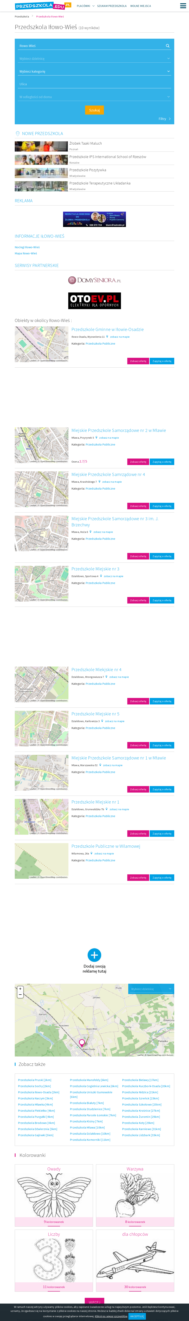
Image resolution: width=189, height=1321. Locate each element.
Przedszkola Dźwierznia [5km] (37, 1129)
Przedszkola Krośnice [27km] (141, 1110)
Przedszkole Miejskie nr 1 (95, 802)
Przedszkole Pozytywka (87, 169)
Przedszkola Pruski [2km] (34, 1080)
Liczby (54, 1234)
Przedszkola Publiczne (100, 343)
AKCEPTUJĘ (137, 1316)
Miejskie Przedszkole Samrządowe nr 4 (108, 474)
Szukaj (94, 110)
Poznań (73, 149)
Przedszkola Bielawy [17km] (140, 1080)
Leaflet (33, 361)
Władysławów (77, 176)
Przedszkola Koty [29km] (138, 1123)
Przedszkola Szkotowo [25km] (142, 1104)
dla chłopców (135, 1234)
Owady (53, 1169)
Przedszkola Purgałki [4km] (36, 1117)
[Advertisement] (94, 397)
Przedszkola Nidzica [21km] (140, 1092)
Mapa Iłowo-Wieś (26, 253)
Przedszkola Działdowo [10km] (90, 1133)
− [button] (20, 995)
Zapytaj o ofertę (162, 361)
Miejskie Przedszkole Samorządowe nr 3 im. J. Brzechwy (114, 522)
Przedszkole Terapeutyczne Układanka (100, 183)
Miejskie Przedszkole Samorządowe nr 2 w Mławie (118, 430)
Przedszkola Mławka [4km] (35, 1104)
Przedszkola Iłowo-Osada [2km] (39, 1092)
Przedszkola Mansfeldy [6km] (89, 1080)
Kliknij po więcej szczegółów (111, 1316)
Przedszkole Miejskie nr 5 (95, 714)
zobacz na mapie (120, 336)
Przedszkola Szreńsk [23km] (140, 1098)
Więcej (94, 1302)
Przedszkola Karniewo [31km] (141, 1129)
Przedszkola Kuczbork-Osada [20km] (146, 1086)
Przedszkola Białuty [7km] (87, 1103)
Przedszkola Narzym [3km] (35, 1098)
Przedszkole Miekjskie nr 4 (96, 669)
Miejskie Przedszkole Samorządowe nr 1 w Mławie (118, 758)
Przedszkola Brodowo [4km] (36, 1123)
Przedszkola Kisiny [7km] (86, 1121)
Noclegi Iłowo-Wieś (27, 247)
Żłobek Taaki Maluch (85, 143)
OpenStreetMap (48, 361)
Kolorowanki (33, 1155)
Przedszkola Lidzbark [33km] (141, 1135)
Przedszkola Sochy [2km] (34, 1086)
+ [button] (20, 989)
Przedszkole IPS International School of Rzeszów (107, 156)
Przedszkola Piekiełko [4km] (36, 1110)
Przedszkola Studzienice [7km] (90, 1109)
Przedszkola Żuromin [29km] (141, 1117)
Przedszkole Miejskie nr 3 (95, 569)
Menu (183, 5)
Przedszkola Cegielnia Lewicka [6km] (94, 1086)
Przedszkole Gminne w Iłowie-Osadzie (107, 329)
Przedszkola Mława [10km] (87, 1127)
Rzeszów (74, 162)
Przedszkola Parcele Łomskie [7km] (93, 1115)
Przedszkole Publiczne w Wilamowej (105, 846)
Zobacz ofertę (138, 361)
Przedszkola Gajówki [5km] (35, 1135)
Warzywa (135, 1169)
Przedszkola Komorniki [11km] (90, 1140)
